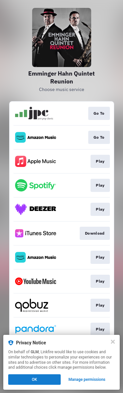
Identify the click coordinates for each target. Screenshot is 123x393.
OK (34, 379)
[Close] (113, 341)
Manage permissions (87, 379)
